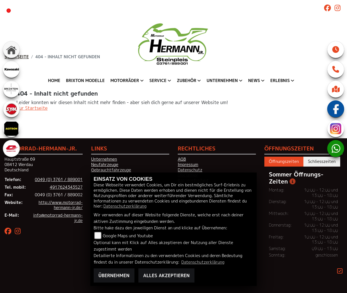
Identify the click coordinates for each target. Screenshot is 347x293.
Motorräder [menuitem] (124, 80)
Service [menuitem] (157, 80)
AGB (182, 159)
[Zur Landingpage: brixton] (11, 89)
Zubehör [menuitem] (186, 80)
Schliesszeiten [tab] (322, 161)
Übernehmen (114, 275)
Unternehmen (104, 159)
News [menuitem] (254, 80)
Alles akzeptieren (166, 275)
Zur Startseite (32, 108)
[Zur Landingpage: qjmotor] (11, 148)
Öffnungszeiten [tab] (284, 161)
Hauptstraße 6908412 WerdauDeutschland (20, 164)
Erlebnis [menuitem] (280, 80)
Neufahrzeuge (104, 164)
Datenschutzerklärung (124, 206)
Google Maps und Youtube (128, 236)
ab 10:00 (123, 10)
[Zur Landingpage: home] (11, 49)
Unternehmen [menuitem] (222, 80)
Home (54, 80)
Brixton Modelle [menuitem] (85, 80)
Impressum (188, 164)
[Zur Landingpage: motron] (11, 128)
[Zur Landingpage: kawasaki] (11, 69)
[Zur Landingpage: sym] (11, 108)
